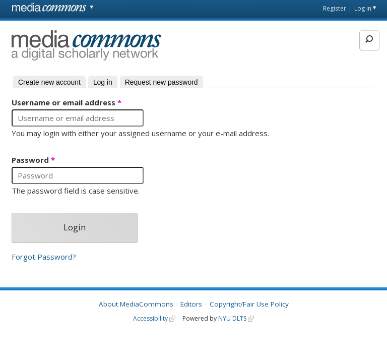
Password (33, 160)
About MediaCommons (136, 304)
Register (334, 8)
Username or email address (66, 102)
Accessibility (150, 318)
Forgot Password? (44, 257)
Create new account (49, 82)
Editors (191, 304)
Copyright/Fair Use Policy (249, 304)
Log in (362, 8)
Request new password (161, 82)
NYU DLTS (232, 318)
